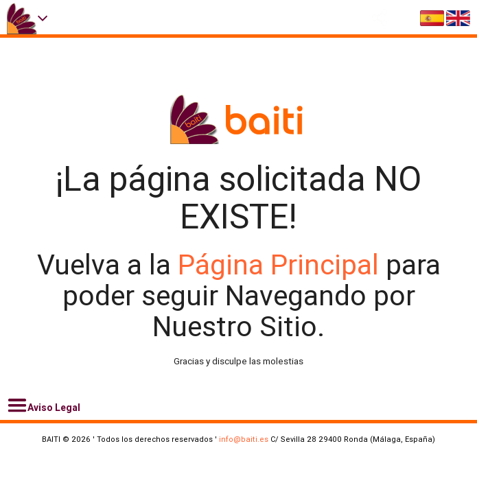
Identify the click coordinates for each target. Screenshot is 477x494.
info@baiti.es (243, 439)
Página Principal (282, 265)
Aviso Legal (43, 405)
